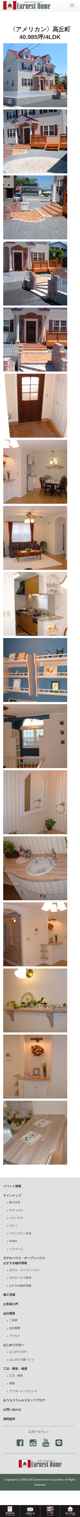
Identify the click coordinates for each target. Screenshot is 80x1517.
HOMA (13, 1241)
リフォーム (16, 1249)
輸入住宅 (14, 1202)
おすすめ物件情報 (20, 1285)
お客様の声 (10, 1304)
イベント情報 (12, 1186)
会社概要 (14, 1328)
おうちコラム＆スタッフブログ (24, 1400)
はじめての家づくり (21, 1359)
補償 (12, 1383)
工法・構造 (16, 1375)
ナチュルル (16, 1210)
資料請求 (9, 1419)
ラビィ (13, 1225)
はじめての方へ (19, 1351)
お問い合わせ (12, 1409)
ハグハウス (16, 1217)
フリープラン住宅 (20, 1233)
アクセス (14, 1335)
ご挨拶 (13, 1320)
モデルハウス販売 (20, 1277)
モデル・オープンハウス (24, 1270)
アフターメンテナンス (23, 1391)
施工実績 (9, 1294)
